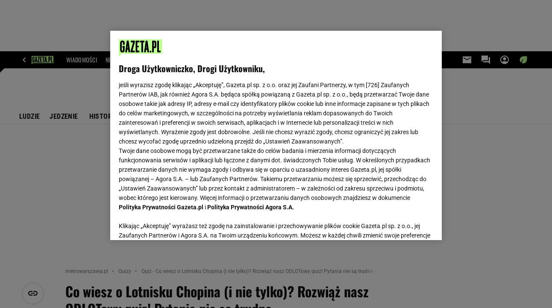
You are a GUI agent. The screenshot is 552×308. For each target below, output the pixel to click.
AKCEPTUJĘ (404, 223)
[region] (275, 135)
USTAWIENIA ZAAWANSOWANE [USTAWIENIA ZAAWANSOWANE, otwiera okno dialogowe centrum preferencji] (175, 223)
